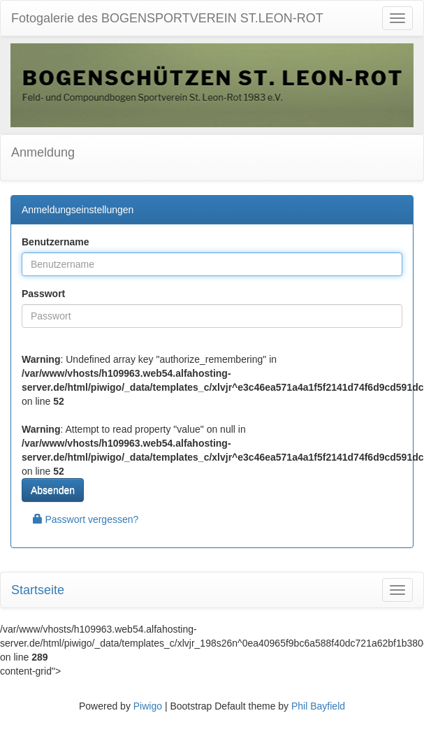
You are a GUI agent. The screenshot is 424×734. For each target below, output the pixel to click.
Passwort (43, 293)
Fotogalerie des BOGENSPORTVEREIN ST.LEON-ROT (167, 18)
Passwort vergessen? (86, 519)
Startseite (37, 590)
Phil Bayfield (318, 706)
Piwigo (147, 706)
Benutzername (55, 241)
